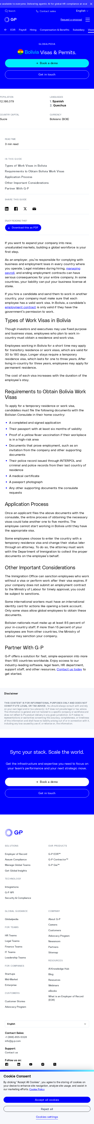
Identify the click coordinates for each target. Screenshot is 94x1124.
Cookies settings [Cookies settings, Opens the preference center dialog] (47, 1117)
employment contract (20, 307)
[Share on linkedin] (6, 209)
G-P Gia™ (54, 865)
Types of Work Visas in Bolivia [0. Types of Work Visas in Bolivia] (26, 165)
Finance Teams (13, 946)
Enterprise (11, 985)
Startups (10, 973)
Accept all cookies (47, 1100)
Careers (52, 924)
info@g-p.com (13, 1041)
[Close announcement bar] (91, 4)
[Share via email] (34, 209)
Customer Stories (15, 1001)
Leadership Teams (15, 957)
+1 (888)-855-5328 (16, 1037)
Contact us (11, 1052)
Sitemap (53, 952)
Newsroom (54, 941)
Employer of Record (16, 854)
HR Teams (11, 935)
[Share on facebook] (16, 209)
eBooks (52, 990)
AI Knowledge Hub (58, 968)
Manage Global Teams (17, 865)
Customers (54, 930)
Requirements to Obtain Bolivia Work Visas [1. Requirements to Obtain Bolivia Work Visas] (34, 171)
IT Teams (10, 952)
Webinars (53, 985)
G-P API (9, 892)
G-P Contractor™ (58, 859)
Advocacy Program (15, 1006)
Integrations (12, 886)
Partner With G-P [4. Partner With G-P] (17, 188)
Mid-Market (11, 979)
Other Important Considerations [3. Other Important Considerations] (27, 183)
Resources (54, 979)
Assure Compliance (16, 859)
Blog (50, 974)
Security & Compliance (18, 897)
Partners (53, 947)
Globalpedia (11, 919)
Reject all (47, 1109)
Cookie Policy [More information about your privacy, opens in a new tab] (37, 1089)
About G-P (54, 919)
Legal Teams (12, 940)
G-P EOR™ (54, 854)
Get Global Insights (16, 870)
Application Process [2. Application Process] (18, 177)
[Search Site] (10, 11)
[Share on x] (25, 209)
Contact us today (69, 669)
